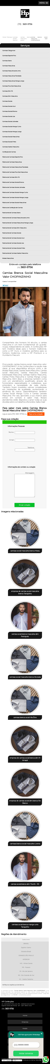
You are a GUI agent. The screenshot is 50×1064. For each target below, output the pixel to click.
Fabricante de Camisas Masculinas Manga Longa (17, 223)
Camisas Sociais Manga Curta (11, 126)
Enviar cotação (24, 505)
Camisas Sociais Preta (9, 142)
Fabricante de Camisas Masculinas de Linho (16, 218)
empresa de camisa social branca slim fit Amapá (25, 759)
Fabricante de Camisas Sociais (11, 233)
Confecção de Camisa (9, 152)
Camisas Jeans (7, 60)
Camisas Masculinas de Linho (11, 71)
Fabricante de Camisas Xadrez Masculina (15, 253)
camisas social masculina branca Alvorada (25, 677)
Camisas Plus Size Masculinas (11, 86)
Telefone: (25, 449)
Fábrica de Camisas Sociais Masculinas (14, 202)
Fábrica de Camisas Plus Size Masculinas (15, 172)
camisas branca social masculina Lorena (25, 844)
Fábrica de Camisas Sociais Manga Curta (15, 192)
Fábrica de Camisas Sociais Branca (13, 182)
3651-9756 (27, 24)
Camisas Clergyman (9, 50)
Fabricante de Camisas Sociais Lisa (13, 243)
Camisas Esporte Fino (9, 55)
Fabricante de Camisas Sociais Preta (13, 248)
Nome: (22, 432)
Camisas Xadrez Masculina (10, 147)
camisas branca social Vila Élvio (25, 717)
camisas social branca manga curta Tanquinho (25, 926)
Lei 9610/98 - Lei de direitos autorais (21, 995)
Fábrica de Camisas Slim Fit (11, 177)
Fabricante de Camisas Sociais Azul (13, 238)
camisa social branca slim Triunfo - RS (25, 884)
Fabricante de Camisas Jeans (11, 212)
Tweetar (5, 285)
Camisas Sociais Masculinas (11, 136)
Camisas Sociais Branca (9, 111)
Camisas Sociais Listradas (10, 121)
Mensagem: (24, 484)
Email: (22, 440)
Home (25, 1015)
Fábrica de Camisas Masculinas (12, 162)
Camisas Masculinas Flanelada (12, 76)
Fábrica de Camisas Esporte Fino (12, 157)
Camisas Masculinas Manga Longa (13, 81)
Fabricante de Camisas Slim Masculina (14, 228)
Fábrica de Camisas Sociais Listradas (13, 187)
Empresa (25, 1022)
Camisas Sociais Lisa (8, 116)
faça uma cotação (36, 414)
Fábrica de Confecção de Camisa (12, 207)
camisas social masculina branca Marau (25, 551)
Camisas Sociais (7, 101)
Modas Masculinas (8, 258)
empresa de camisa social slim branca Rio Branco (25, 802)
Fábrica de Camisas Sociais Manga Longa (15, 197)
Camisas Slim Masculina (10, 96)
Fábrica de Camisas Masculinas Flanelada (15, 167)
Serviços (25, 45)
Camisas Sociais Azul (9, 106)
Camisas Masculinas (8, 66)
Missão (25, 1028)
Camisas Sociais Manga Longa (12, 131)
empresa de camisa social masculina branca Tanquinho (25, 592)
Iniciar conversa (26, 1053)
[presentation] (21, 459)
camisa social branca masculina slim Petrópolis (25, 635)
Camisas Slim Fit (7, 91)
